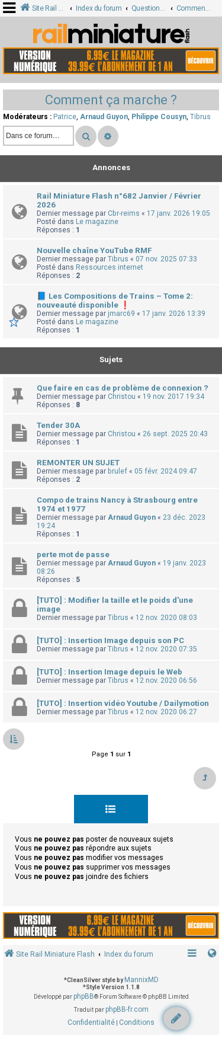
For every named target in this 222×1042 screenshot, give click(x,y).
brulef (117, 471)
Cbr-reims (124, 213)
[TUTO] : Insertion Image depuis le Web (109, 671)
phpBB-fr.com (127, 1009)
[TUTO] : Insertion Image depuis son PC (110, 640)
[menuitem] (91, 1023)
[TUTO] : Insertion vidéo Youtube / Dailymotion (123, 703)
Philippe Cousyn (158, 117)
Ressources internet (109, 267)
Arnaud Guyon (104, 117)
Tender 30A (58, 425)
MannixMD (141, 980)
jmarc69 (121, 313)
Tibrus (200, 117)
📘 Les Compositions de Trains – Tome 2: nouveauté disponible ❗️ (115, 300)
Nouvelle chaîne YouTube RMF (94, 250)
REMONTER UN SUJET (78, 462)
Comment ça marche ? (111, 99)
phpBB (83, 996)
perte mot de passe (73, 554)
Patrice (64, 117)
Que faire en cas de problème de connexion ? (122, 387)
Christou (122, 396)
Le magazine (97, 222)
